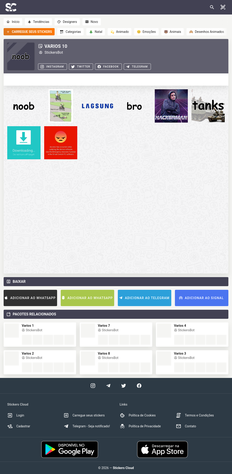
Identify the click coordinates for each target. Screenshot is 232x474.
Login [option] (15, 415)
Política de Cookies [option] (138, 415)
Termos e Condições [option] (195, 415)
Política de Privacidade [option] (140, 426)
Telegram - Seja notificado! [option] (86, 426)
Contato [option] (186, 426)
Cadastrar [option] (18, 426)
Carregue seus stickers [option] (84, 415)
